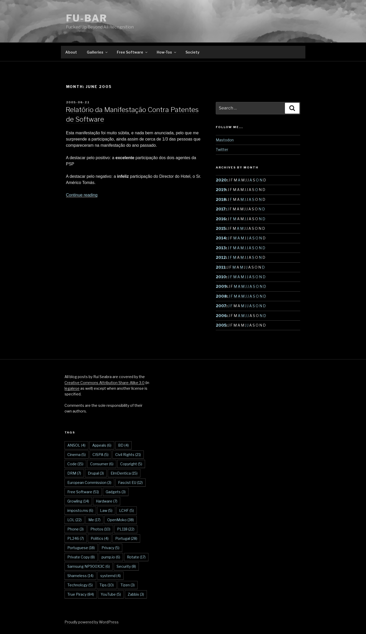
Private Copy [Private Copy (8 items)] (81, 557)
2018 (221, 199)
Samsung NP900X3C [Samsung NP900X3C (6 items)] (88, 566)
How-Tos (167, 52)
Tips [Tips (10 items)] (106, 585)
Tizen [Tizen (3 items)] (127, 585)
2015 (221, 228)
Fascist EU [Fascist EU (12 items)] (130, 482)
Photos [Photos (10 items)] (100, 529)
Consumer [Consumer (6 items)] (101, 464)
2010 (221, 277)
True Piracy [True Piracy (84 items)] (80, 594)
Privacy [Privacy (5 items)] (110, 547)
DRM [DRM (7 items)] (74, 473)
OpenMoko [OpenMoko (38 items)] (120, 520)
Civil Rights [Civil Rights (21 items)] (128, 454)
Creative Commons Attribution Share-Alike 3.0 (104, 382)
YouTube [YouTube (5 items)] (111, 594)
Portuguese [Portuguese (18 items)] (81, 547)
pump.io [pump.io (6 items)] (111, 557)
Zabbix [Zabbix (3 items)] (136, 594)
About (71, 52)
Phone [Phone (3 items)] (75, 529)
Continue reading (82, 195)
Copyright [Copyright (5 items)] (131, 464)
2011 (220, 267)
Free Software (132, 52)
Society (192, 52)
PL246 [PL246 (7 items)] (75, 538)
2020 (221, 180)
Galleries (97, 52)
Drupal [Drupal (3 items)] (96, 473)
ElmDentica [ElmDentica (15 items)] (124, 473)
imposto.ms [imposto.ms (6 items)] (80, 510)
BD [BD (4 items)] (123, 445)
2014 (221, 238)
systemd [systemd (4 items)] (110, 575)
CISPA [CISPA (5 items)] (100, 454)
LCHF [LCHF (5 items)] (126, 510)
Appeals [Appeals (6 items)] (101, 445)
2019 (221, 189)
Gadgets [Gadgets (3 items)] (116, 492)
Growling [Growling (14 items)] (78, 501)
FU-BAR (86, 18)
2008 (221, 296)
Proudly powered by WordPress (91, 622)
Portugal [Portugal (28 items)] (126, 538)
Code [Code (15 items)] (75, 464)
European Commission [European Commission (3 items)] (89, 482)
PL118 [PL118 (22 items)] (125, 529)
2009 (221, 286)
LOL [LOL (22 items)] (74, 520)
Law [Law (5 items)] (106, 510)
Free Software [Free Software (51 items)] (83, 492)
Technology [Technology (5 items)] (80, 585)
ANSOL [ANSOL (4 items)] (76, 445)
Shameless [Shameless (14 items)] (80, 575)
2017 (221, 209)
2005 (221, 325)
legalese (72, 388)
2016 (221, 219)
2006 (221, 315)
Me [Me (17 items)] (94, 520)
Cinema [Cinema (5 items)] (76, 454)
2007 (221, 306)
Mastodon (225, 140)
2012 (221, 257)
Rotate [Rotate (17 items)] (136, 557)
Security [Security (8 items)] (126, 566)
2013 (221, 248)
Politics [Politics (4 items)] (100, 538)
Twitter (222, 149)
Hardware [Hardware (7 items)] (106, 501)
